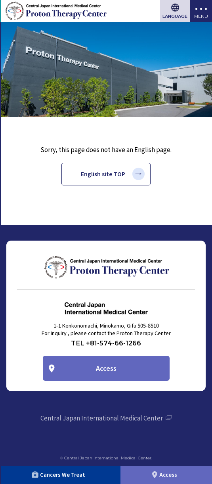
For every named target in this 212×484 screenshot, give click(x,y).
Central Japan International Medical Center (101, 418)
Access (106, 368)
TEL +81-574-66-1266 (106, 343)
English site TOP (103, 174)
